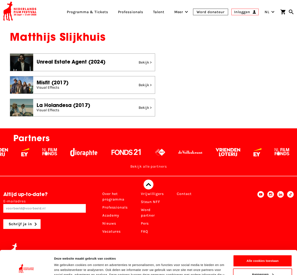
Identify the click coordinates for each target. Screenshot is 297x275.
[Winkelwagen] (282, 11)
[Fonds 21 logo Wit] (128, 152)
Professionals (115, 207)
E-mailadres (44, 206)
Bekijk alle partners (148, 166)
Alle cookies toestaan (262, 236)
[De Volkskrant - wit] (193, 152)
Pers (145, 223)
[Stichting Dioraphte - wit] (86, 152)
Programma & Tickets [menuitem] (87, 12)
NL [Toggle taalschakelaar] (270, 12)
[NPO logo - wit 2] (163, 152)
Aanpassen (262, 250)
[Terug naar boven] (148, 184)
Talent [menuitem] (158, 12)
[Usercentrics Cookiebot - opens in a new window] (27, 267)
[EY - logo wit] (28, 152)
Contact (184, 193)
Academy (110, 215)
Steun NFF (150, 202)
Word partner (148, 213)
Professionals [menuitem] (130, 12)
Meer (178, 12)
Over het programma (113, 196)
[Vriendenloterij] (230, 152)
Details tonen (64, 267)
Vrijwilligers (152, 193)
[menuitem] (178, 12)
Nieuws (109, 223)
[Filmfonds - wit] (52, 152)
